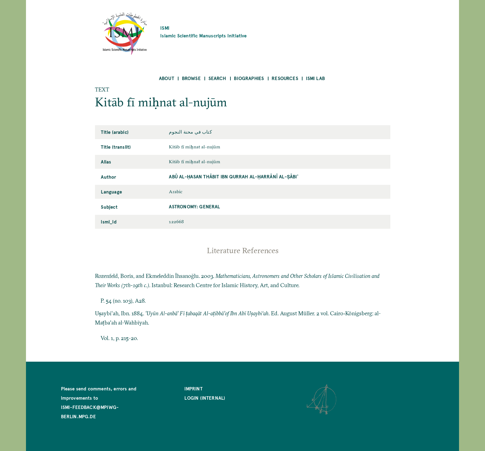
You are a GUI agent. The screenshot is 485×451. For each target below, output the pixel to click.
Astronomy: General (194, 206)
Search (217, 78)
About (166, 78)
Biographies (249, 78)
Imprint (193, 388)
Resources (285, 78)
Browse (191, 78)
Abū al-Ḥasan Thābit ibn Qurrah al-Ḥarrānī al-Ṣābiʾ (233, 176)
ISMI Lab (315, 78)
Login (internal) (204, 397)
